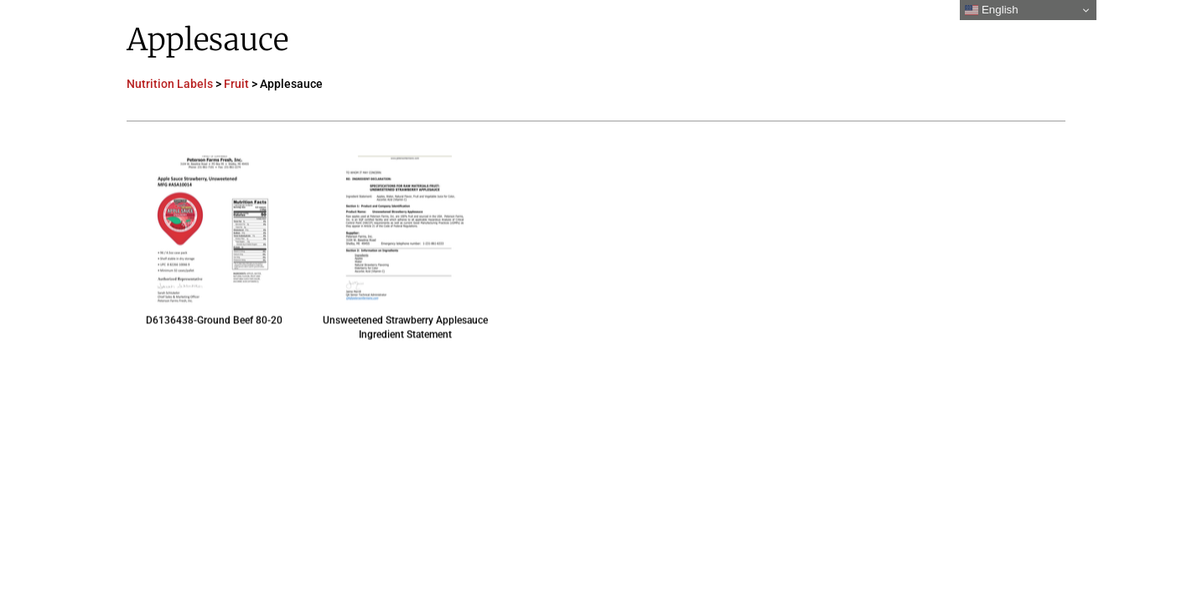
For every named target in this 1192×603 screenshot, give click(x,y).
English (991, 10)
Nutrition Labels (170, 83)
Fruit (236, 83)
